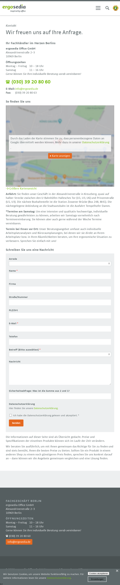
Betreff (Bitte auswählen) (24, 349)
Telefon (13, 336)
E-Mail (12, 323)
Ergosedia (14, 8)
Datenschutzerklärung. (46, 408)
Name (12, 271)
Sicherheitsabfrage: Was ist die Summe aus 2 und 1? (39, 391)
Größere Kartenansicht (23, 188)
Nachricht (14, 361)
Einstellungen (97, 579)
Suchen (107, 8)
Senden (16, 423)
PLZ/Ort (13, 310)
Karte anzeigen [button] (61, 156)
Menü (98, 8)
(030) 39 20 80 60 (30, 82)
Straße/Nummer (18, 297)
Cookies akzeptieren (98, 573)
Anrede (13, 259)
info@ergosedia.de (26, 89)
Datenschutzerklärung (95, 142)
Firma (12, 284)
